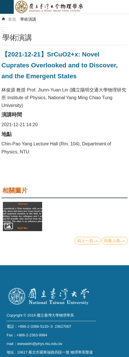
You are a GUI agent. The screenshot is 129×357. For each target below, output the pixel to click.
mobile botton (7, 7)
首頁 (12, 19)
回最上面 (112, 240)
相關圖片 (15, 190)
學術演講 (28, 19)
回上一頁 (85, 240)
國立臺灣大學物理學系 (71, 7)
